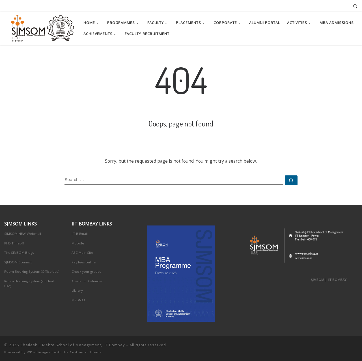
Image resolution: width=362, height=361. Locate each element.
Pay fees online (84, 262)
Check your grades (86, 271)
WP (29, 352)
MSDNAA (78, 300)
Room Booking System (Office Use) (31, 271)
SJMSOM (317, 280)
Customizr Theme (86, 352)
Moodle (78, 243)
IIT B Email (80, 233)
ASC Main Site (82, 252)
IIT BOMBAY (337, 280)
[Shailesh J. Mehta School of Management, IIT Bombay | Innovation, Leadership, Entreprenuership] (39, 27)
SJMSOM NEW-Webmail (22, 233)
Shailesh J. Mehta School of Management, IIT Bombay (72, 344)
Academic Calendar (87, 281)
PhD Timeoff (14, 243)
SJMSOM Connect (18, 262)
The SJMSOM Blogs (19, 252)
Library (77, 290)
